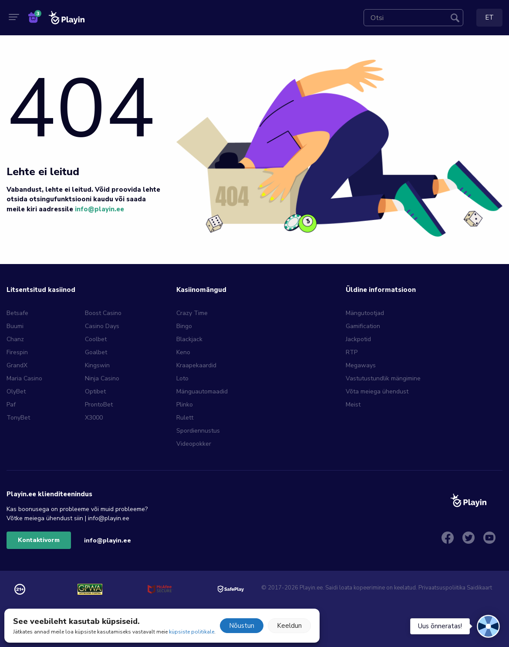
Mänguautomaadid (202, 391)
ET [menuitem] (489, 17)
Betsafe (17, 313)
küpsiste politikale (191, 631)
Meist (353, 404)
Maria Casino (24, 378)
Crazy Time (192, 313)
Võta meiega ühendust (377, 391)
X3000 (94, 417)
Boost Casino (103, 313)
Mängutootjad (365, 313)
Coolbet (96, 339)
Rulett (184, 417)
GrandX (17, 365)
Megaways (361, 365)
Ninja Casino (102, 378)
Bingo (184, 326)
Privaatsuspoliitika (441, 588)
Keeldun (289, 625)
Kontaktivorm (39, 540)
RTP (351, 352)
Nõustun (241, 625)
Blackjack (189, 339)
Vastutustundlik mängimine (383, 378)
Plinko (184, 404)
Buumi (15, 326)
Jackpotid (358, 339)
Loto (182, 378)
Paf (11, 404)
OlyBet (16, 391)
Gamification (363, 326)
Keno (183, 352)
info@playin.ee (99, 209)
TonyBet (18, 417)
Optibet (95, 391)
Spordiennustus (198, 431)
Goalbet (96, 352)
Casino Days (102, 326)
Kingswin (97, 365)
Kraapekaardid (196, 365)
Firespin (17, 352)
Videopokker (193, 444)
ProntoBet (99, 404)
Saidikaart (479, 588)
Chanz (15, 339)
